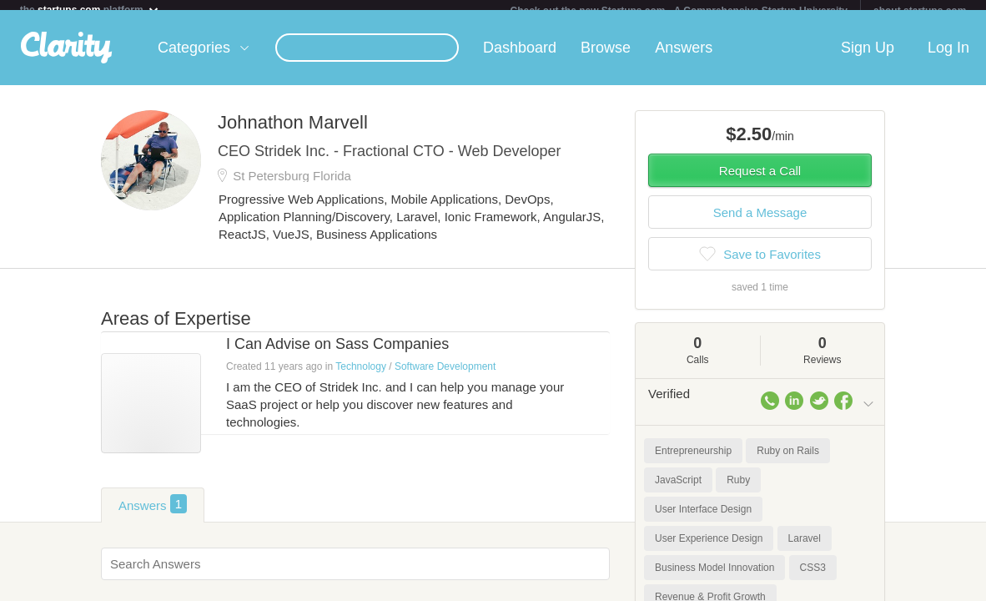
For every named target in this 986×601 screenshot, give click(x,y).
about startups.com (919, 11)
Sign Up (867, 57)
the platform (90, 9)
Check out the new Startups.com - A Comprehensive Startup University (679, 11)
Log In (948, 57)
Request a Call (760, 181)
